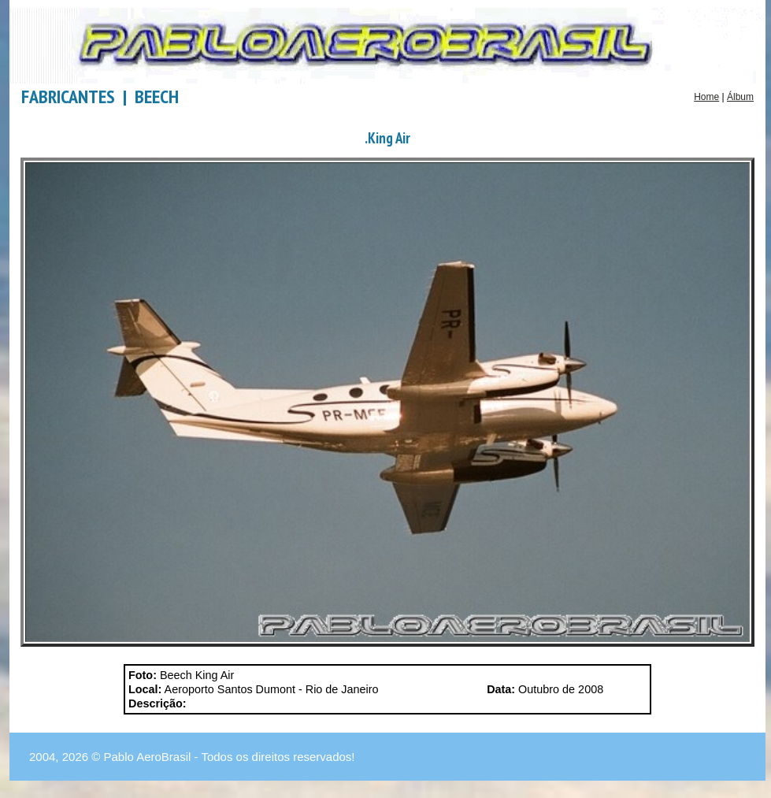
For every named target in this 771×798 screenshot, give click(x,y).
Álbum (740, 96)
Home (706, 96)
